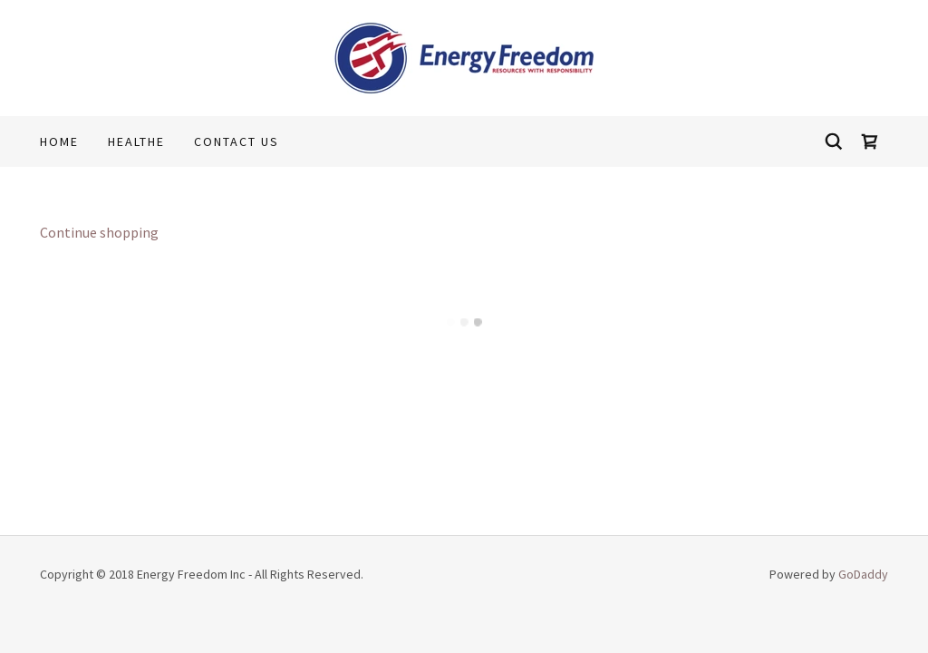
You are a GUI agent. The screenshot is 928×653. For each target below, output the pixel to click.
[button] (870, 141)
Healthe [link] (136, 141)
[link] (464, 56)
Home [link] (59, 141)
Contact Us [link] (236, 141)
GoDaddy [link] (863, 574)
